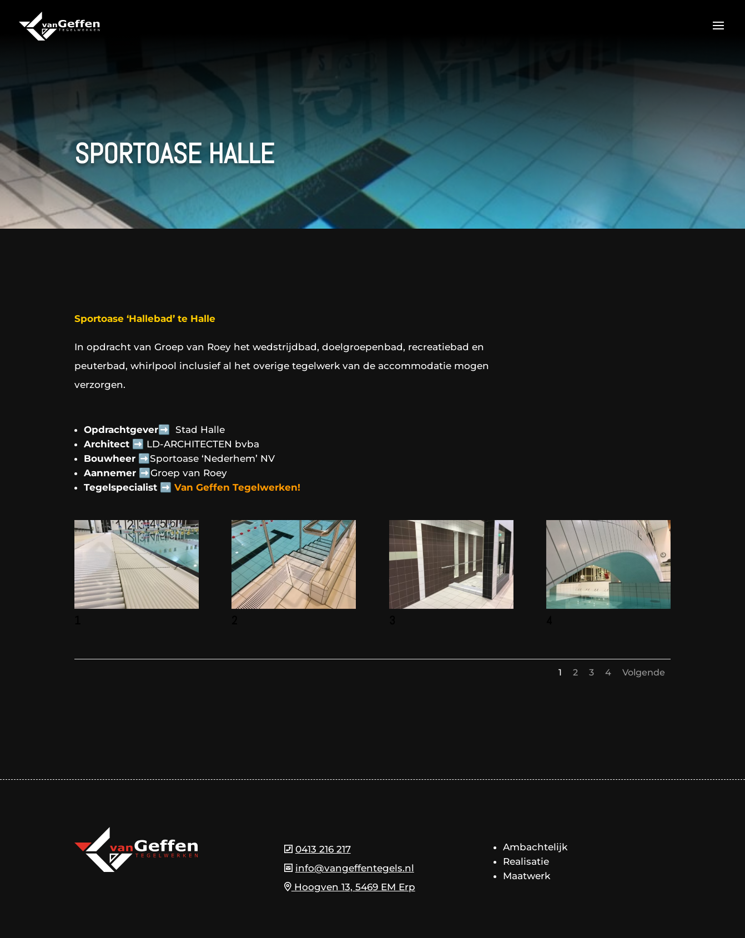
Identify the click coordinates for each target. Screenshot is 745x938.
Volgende (643, 672)
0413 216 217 (323, 849)
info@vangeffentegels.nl (354, 868)
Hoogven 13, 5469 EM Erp (349, 886)
